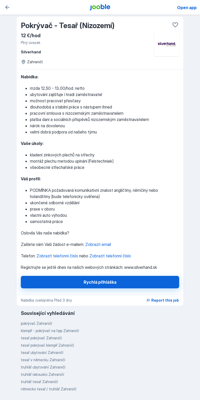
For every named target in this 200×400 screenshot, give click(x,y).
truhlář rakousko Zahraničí (42, 374)
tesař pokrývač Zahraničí (41, 338)
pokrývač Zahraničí (36, 323)
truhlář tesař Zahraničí (39, 381)
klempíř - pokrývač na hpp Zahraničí (50, 330)
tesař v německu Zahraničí (43, 360)
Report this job (162, 300)
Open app (187, 7)
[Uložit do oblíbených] (175, 24)
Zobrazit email (98, 244)
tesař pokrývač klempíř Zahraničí (47, 345)
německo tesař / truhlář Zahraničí (48, 389)
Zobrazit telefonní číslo (57, 255)
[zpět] (7, 7)
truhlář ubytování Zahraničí (43, 367)
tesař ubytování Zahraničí (42, 352)
